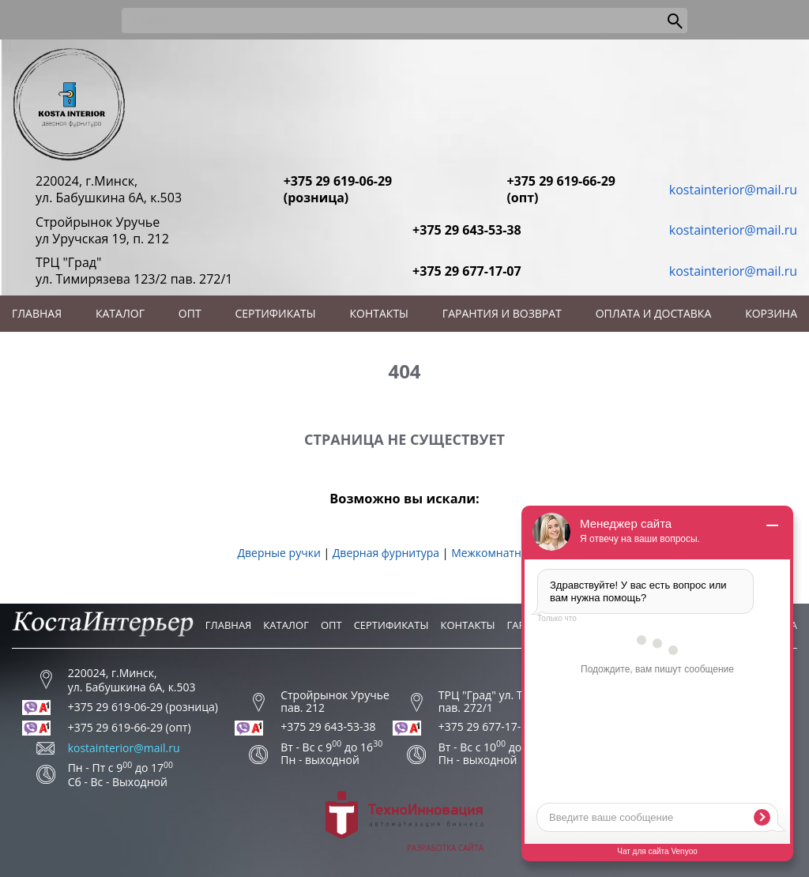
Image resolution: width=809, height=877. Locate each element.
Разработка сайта (404, 822)
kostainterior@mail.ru (733, 189)
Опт (190, 313)
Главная (37, 313)
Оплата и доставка (654, 313)
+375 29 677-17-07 (466, 271)
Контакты (379, 313)
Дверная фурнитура (386, 552)
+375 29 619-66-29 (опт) (560, 189)
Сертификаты (275, 313)
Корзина (771, 313)
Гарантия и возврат (502, 313)
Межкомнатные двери (511, 552)
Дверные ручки (278, 552)
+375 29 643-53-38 (466, 230)
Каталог (120, 313)
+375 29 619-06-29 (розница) (338, 189)
